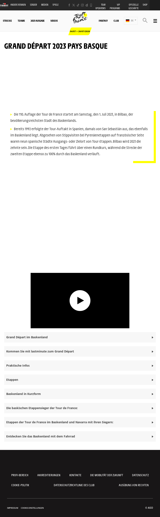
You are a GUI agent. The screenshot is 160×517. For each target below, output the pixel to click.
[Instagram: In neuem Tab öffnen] (82, 5)
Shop (145, 4)
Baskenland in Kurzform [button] (23, 394)
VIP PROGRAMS (115, 6)
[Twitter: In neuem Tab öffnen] (73, 5)
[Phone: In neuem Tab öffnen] (91, 5)
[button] (131, 21)
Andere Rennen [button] (18, 4)
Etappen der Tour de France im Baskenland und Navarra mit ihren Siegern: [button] (59, 422)
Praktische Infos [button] (18, 365)
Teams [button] (21, 20)
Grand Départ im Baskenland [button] (27, 337)
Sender (33, 4)
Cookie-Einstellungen (32, 508)
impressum (12, 508)
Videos (54, 20)
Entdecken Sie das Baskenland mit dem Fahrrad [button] (40, 436)
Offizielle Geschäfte (134, 6)
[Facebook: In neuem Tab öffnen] (69, 5)
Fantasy (103, 20)
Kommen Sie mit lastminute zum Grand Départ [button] (40, 351)
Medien (44, 4)
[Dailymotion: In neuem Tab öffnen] (87, 5)
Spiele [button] (55, 4)
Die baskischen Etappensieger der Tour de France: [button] (42, 408)
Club (116, 20)
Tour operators (100, 6)
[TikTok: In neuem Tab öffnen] (78, 5)
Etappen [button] (12, 380)
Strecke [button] (7, 20)
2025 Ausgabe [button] (38, 20)
